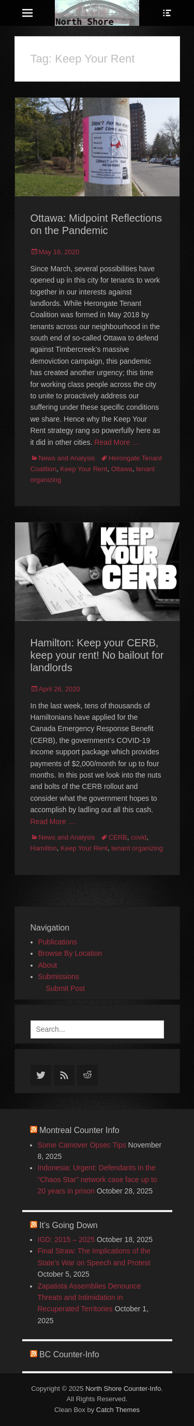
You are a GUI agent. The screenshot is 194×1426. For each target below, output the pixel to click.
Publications (58, 942)
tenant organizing (137, 848)
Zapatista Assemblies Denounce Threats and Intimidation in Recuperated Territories (89, 1297)
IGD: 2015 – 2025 (66, 1239)
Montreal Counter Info (79, 1130)
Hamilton (44, 848)
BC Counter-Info (69, 1354)
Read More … (116, 442)
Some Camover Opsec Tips (82, 1145)
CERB (118, 837)
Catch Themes (118, 1410)
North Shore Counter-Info (123, 1388)
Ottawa (121, 469)
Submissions (58, 976)
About (47, 965)
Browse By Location (70, 953)
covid (138, 837)
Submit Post (65, 988)
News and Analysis (67, 458)
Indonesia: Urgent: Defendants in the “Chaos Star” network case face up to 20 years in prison (97, 1179)
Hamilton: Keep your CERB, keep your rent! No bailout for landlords (97, 655)
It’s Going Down (68, 1225)
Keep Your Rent (83, 469)
